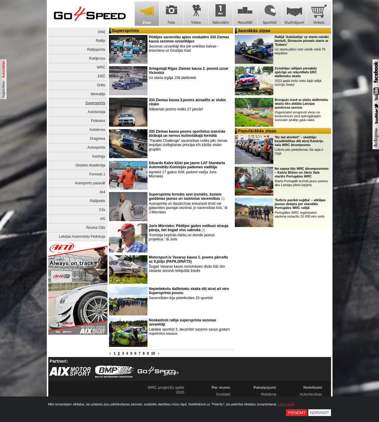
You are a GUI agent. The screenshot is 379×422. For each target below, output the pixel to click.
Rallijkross (97, 58)
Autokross (97, 130)
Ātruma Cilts (95, 228)
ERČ (101, 76)
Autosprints (96, 147)
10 (153, 353)
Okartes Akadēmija (90, 165)
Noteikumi (312, 387)
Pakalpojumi (264, 387)
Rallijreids (97, 201)
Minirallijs (98, 94)
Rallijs (100, 41)
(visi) (101, 32)
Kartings (98, 156)
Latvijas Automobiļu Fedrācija (82, 236)
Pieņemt (297, 412)
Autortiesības (311, 394)
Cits (102, 210)
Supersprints (95, 103)
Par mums (221, 387)
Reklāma (268, 394)
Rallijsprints (96, 49)
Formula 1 (97, 174)
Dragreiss (97, 139)
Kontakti (223, 394)
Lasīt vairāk (286, 404)
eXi (102, 219)
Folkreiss (98, 121)
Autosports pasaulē (90, 183)
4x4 (102, 192)
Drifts (101, 85)
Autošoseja (96, 112)
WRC (101, 67)
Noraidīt (319, 412)
